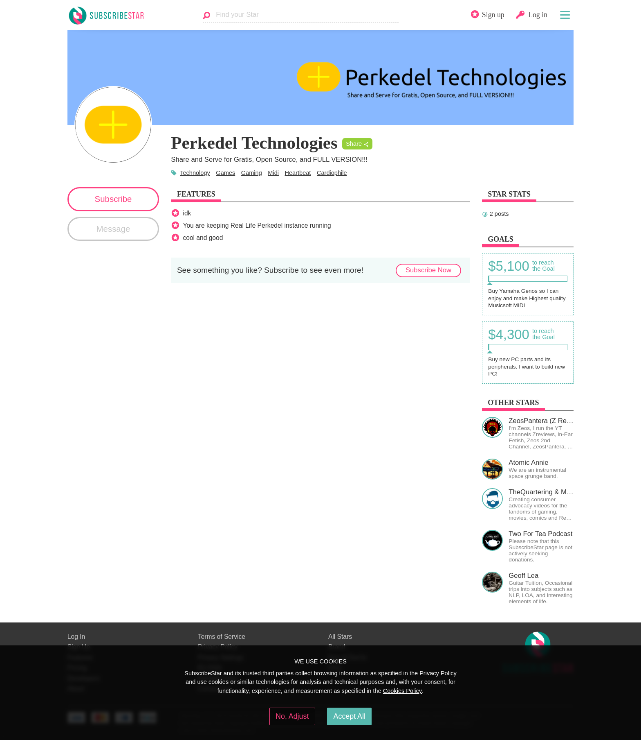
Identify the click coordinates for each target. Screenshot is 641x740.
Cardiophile (332, 173)
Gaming (251, 173)
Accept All (349, 716)
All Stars (340, 636)
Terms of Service (221, 636)
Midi (273, 173)
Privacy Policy (438, 673)
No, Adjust (292, 716)
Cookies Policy (402, 691)
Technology (195, 173)
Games (225, 173)
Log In (76, 636)
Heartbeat (298, 173)
